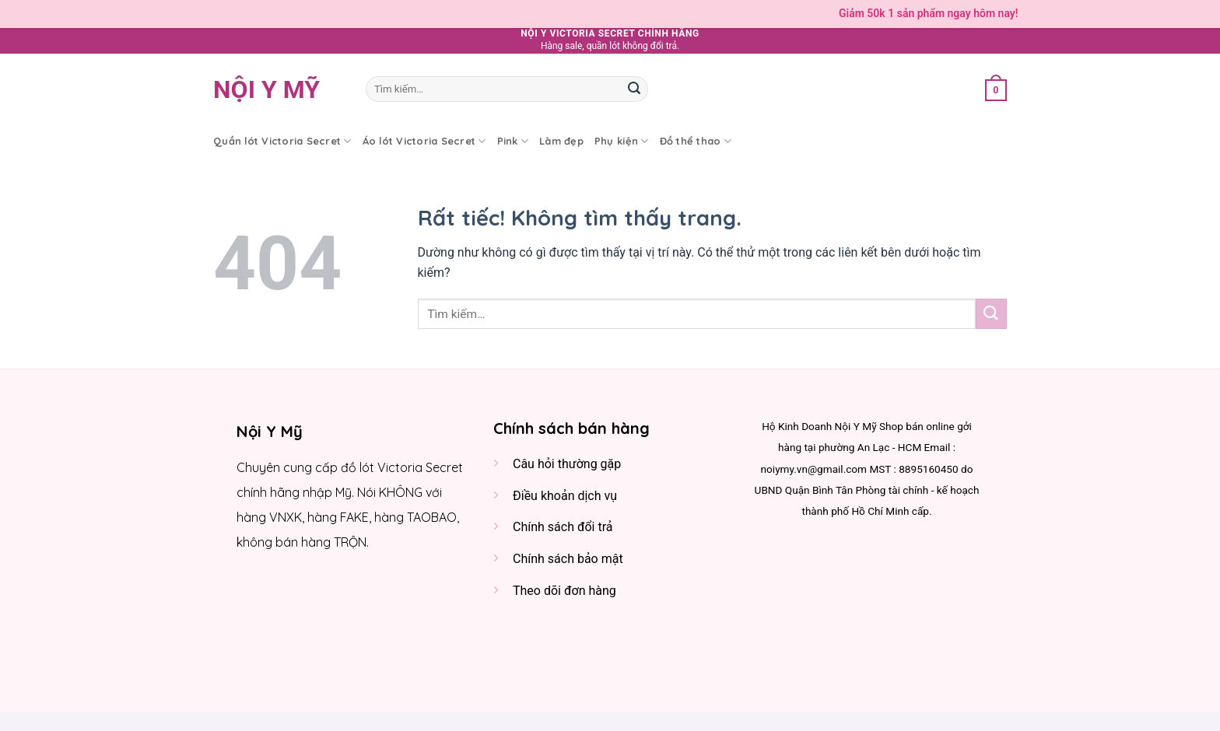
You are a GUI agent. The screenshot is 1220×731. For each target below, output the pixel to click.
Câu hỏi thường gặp (567, 463)
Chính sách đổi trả (563, 526)
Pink (512, 141)
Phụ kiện (621, 141)
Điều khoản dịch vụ (565, 495)
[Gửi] (634, 89)
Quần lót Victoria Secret (282, 141)
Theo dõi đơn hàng (564, 590)
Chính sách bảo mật (568, 558)
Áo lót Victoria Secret (424, 141)
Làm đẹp (561, 141)
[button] (996, 89)
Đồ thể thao (695, 141)
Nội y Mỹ (266, 89)
